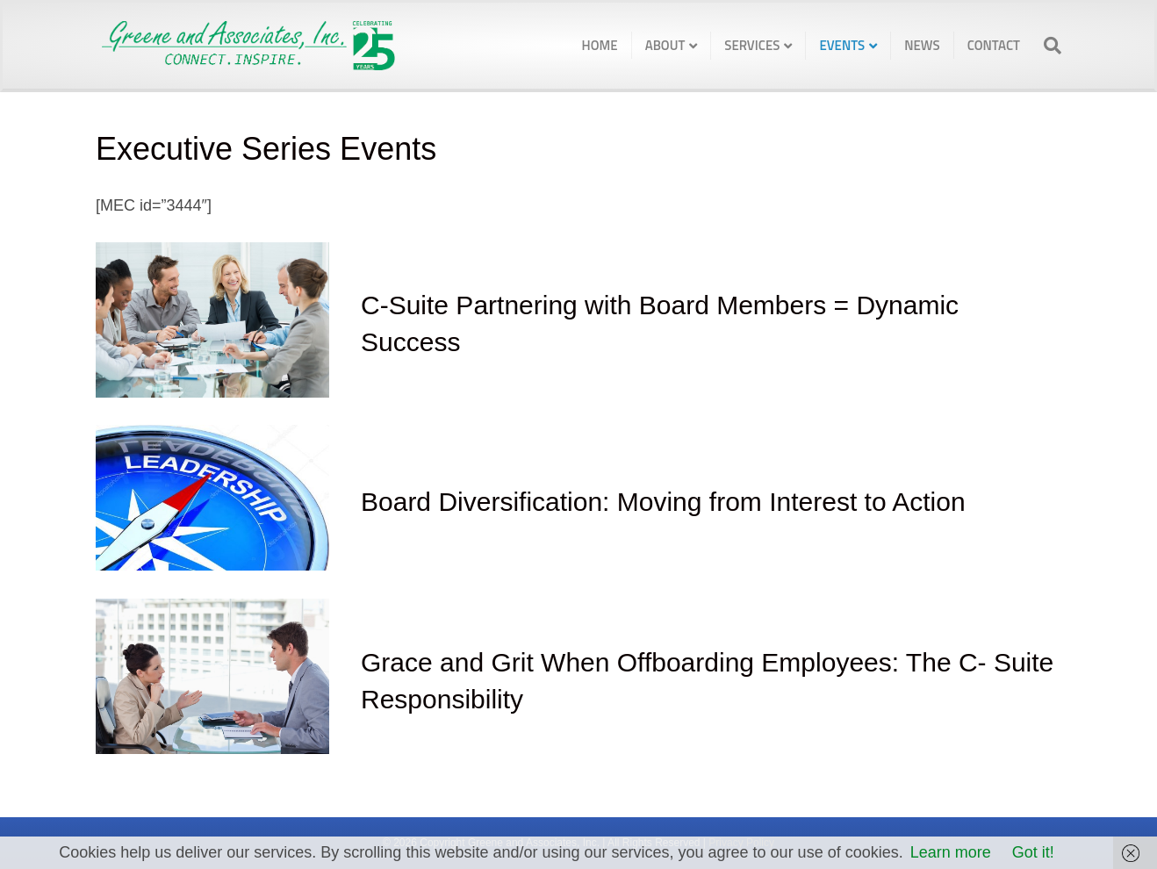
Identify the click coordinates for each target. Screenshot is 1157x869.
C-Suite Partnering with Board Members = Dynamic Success (660, 323)
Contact (993, 45)
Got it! (1033, 852)
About (665, 45)
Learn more (950, 852)
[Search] (1047, 45)
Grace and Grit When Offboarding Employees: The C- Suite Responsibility (707, 681)
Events (842, 45)
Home (600, 45)
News (921, 45)
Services (752, 45)
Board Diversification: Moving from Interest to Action (663, 501)
